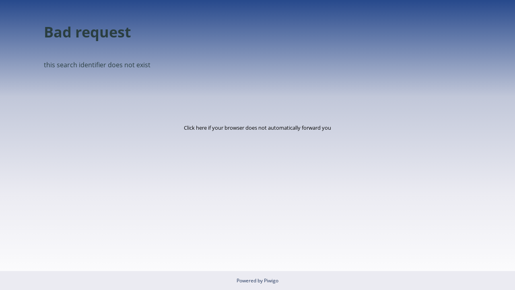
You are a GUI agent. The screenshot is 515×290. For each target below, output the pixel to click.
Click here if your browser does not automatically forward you (257, 127)
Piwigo (271, 280)
